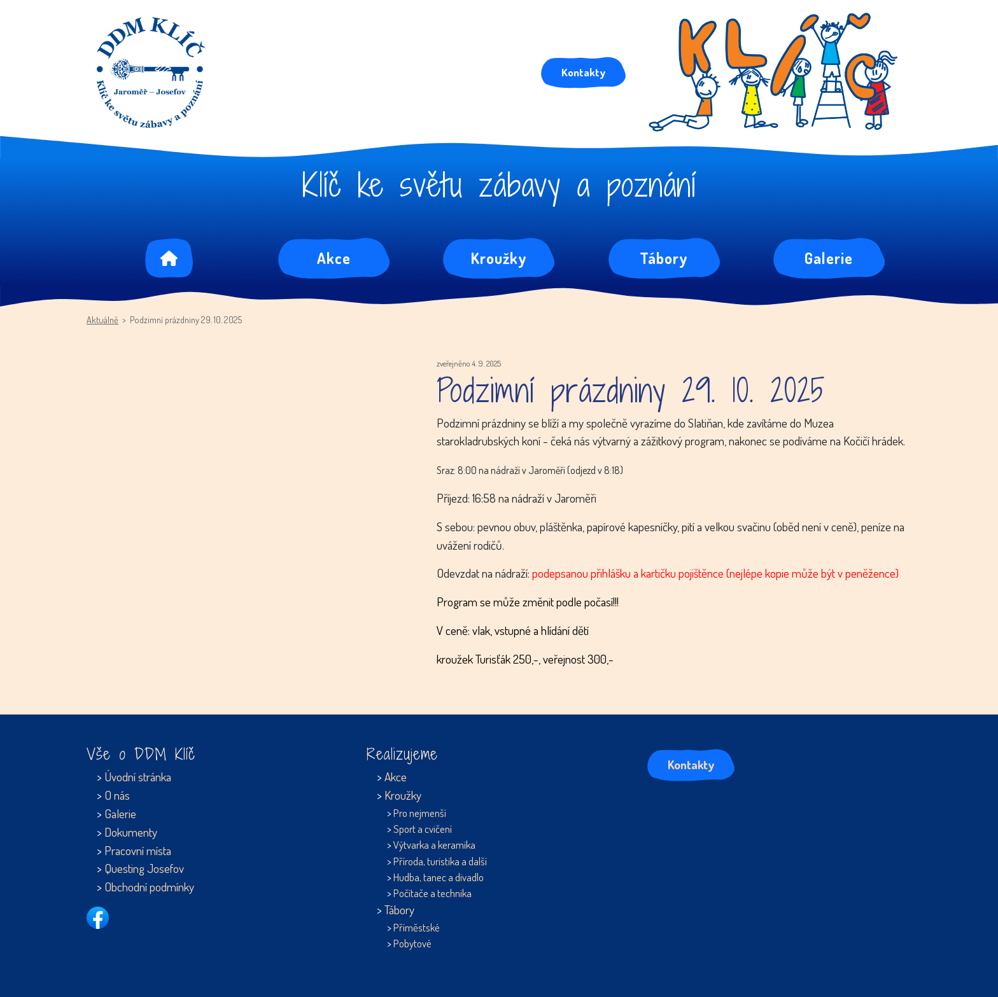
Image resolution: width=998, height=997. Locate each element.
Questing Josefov (144, 868)
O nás (117, 795)
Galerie (829, 258)
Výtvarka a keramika (434, 844)
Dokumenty (130, 832)
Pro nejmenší (419, 812)
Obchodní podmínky (149, 887)
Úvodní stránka (137, 776)
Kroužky (499, 258)
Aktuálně (102, 319)
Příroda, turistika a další (440, 861)
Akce (334, 258)
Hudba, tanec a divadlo (438, 877)
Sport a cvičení (422, 828)
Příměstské (416, 927)
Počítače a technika (432, 893)
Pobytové (412, 943)
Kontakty (583, 72)
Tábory (664, 258)
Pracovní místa (137, 850)
